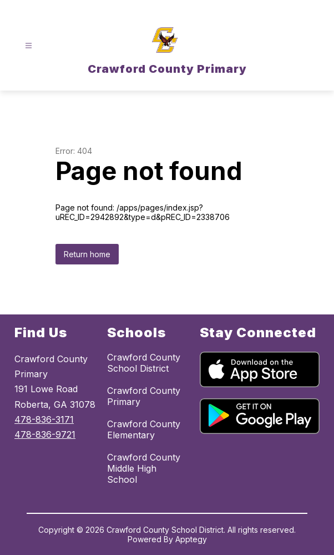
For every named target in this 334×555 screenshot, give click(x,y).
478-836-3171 (44, 419)
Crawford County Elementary (143, 429)
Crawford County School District (143, 363)
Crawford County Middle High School (143, 468)
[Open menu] (28, 45)
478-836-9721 (44, 434)
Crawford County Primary (143, 396)
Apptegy (191, 539)
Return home (87, 254)
